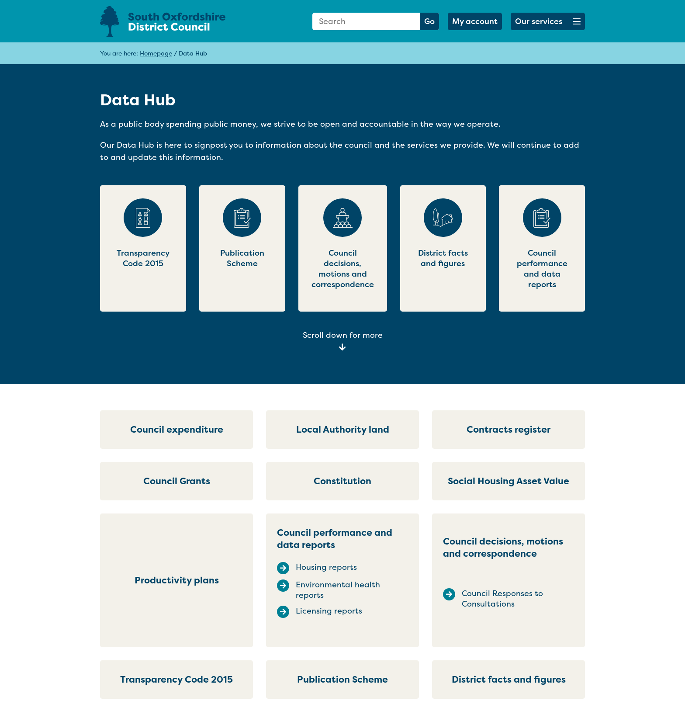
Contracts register (508, 429)
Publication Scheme (342, 679)
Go (429, 21)
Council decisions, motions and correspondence (503, 547)
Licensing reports (329, 611)
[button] (548, 21)
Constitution (342, 481)
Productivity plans (177, 580)
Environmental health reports (338, 589)
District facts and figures (509, 679)
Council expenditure (176, 429)
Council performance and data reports (334, 538)
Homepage (156, 53)
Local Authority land (342, 429)
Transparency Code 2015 (176, 679)
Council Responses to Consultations (502, 598)
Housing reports (326, 567)
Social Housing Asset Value (508, 481)
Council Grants (176, 481)
